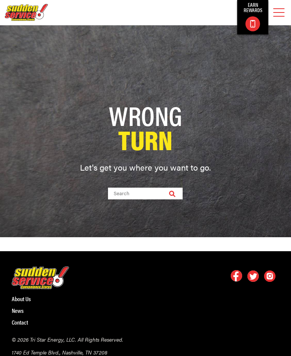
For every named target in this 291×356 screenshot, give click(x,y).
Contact (20, 322)
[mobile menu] (278, 13)
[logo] (26, 12)
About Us (21, 299)
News (17, 311)
